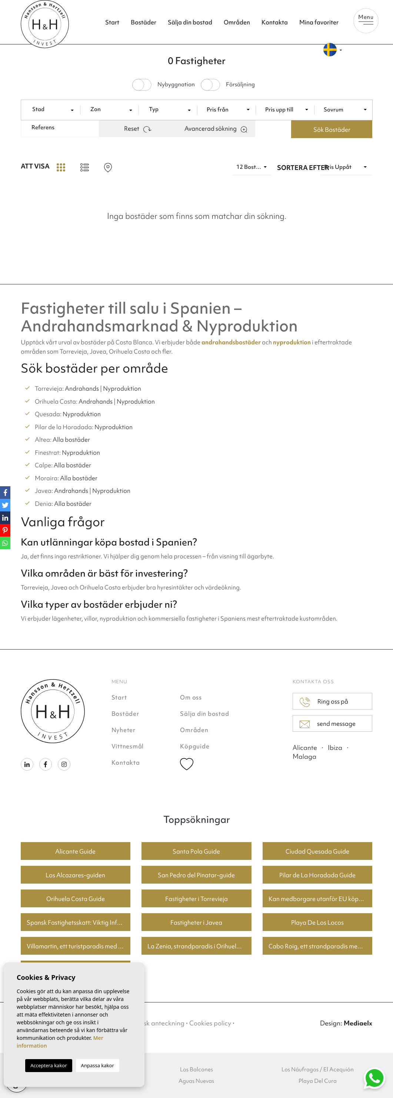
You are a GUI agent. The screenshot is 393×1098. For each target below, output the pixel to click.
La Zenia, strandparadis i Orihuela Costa (199, 946)
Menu (366, 18)
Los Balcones (196, 1069)
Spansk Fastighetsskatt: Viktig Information (79, 922)
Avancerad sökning (215, 128)
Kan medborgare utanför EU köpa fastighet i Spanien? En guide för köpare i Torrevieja (321, 899)
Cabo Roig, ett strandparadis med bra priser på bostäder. (321, 946)
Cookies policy (210, 1023)
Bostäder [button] (143, 22)
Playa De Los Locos (317, 922)
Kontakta (275, 22)
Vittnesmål (127, 746)
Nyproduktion (122, 388)
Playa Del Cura (318, 1081)
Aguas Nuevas (196, 1081)
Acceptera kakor (48, 1065)
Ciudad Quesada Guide (317, 851)
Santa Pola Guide (196, 851)
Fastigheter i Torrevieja (196, 899)
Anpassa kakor (97, 1065)
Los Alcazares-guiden (75, 875)
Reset (137, 128)
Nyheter (123, 730)
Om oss (191, 697)
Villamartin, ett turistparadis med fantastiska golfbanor (79, 946)
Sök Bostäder (331, 130)
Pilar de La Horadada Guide (317, 875)
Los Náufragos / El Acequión (318, 1069)
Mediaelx (358, 1023)
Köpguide (194, 746)
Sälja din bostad (190, 22)
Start (112, 22)
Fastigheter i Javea (196, 922)
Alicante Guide (75, 851)
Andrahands (82, 388)
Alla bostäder (71, 439)
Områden (237, 22)
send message (328, 724)
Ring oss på (324, 702)
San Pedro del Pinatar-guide (196, 875)
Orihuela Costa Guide (75, 899)
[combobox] (54, 110)
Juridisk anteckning (155, 1023)
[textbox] (53, 109)
